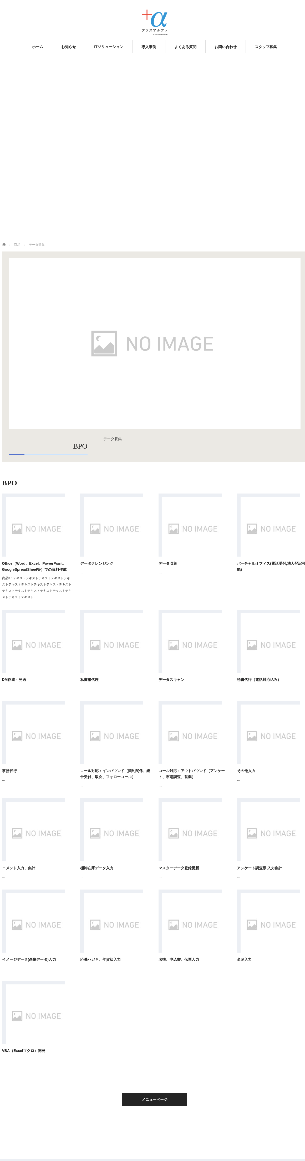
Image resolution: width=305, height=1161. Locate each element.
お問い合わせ (226, 47)
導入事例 (148, 47)
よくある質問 (185, 47)
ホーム (37, 47)
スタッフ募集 (266, 47)
